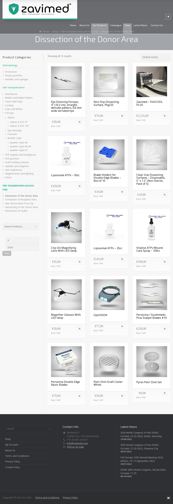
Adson (11, 117)
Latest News (140, 25)
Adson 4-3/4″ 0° (19, 122)
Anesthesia (11, 94)
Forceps (9, 112)
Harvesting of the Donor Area (21, 207)
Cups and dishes (14, 109)
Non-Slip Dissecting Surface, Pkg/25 (106, 103)
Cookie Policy (12, 467)
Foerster (12, 134)
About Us (84, 25)
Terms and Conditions (17, 455)
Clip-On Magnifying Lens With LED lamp (64, 249)
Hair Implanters (13, 169)
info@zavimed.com (77, 443)
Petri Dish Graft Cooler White (108, 383)
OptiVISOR (100, 315)
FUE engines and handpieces (20, 154)
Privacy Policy (12, 461)
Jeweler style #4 (19, 142)
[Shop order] (155, 57)
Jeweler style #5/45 (20, 146)
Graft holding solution (17, 162)
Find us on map (75, 446)
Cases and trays (14, 101)
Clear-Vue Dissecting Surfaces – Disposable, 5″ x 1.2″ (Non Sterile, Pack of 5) (150, 179)
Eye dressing (14, 130)
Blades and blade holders (19, 97)
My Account (11, 444)
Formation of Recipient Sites (21, 199)
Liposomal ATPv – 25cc (108, 248)
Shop (127, 25)
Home (73, 25)
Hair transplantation (14, 87)
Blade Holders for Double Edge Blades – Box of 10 (107, 178)
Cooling (9, 105)
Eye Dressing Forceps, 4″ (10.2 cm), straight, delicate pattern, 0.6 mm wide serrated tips (66, 106)
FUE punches (12, 158)
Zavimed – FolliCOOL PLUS (149, 103)
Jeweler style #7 (19, 150)
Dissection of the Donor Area (21, 195)
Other (8, 177)
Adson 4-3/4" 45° (19, 125)
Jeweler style (14, 138)
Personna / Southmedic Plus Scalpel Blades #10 (151, 316)
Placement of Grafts (16, 210)
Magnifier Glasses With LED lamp (66, 316)
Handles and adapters (17, 166)
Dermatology (10, 65)
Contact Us (157, 25)
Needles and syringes (16, 79)
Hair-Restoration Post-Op (19, 203)
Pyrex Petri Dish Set (149, 382)
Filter (6, 253)
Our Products (100, 25)
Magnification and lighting (19, 173)
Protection (11, 71)
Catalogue (115, 25)
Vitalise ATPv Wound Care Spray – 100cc (149, 249)
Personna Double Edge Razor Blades (65, 383)
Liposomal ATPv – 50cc (65, 175)
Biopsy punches (13, 75)
